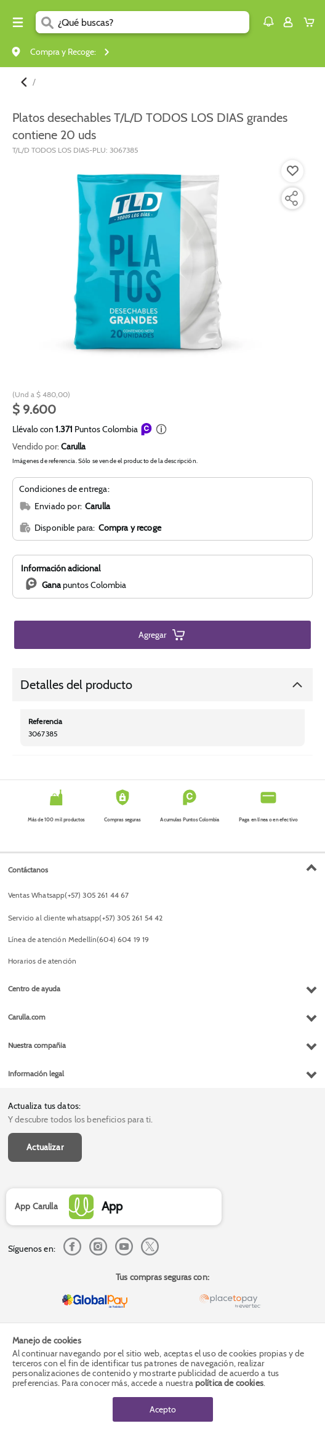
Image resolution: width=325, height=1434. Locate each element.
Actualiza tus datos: (44, 1106)
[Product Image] (161, 262)
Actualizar (44, 1147)
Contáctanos (28, 869)
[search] (153, 22)
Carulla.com (27, 1016)
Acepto (163, 1409)
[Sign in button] (288, 22)
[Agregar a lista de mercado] (291, 171)
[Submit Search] (47, 22)
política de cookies (229, 1382)
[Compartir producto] (291, 198)
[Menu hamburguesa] (18, 22)
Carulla (73, 446)
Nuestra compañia (37, 1045)
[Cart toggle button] (312, 22)
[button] (268, 21)
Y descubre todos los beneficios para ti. (80, 1119)
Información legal (36, 1073)
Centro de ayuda (34, 988)
